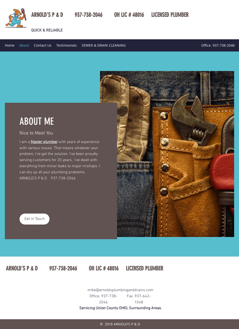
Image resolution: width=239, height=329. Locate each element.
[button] (35, 219)
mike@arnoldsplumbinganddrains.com (120, 290)
